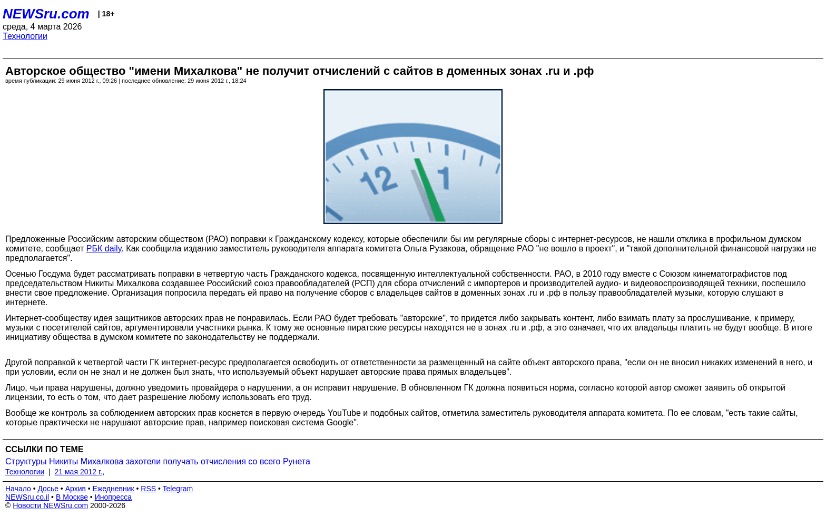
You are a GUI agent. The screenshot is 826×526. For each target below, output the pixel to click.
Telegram (178, 488)
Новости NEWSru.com (50, 505)
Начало (18, 488)
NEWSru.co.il (27, 497)
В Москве (72, 497)
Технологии (25, 36)
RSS (148, 488)
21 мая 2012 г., (80, 471)
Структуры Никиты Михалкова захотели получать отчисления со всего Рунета (157, 461)
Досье (47, 488)
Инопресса (113, 497)
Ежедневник (113, 488)
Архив (75, 488)
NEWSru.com (46, 14)
